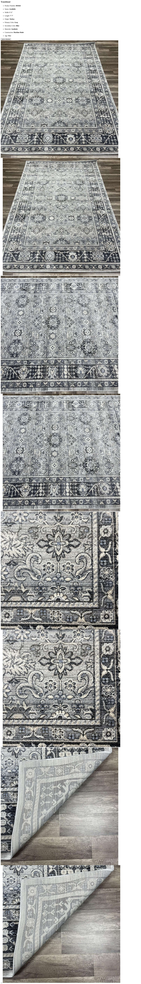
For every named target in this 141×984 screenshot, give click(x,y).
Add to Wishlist (6, 39)
